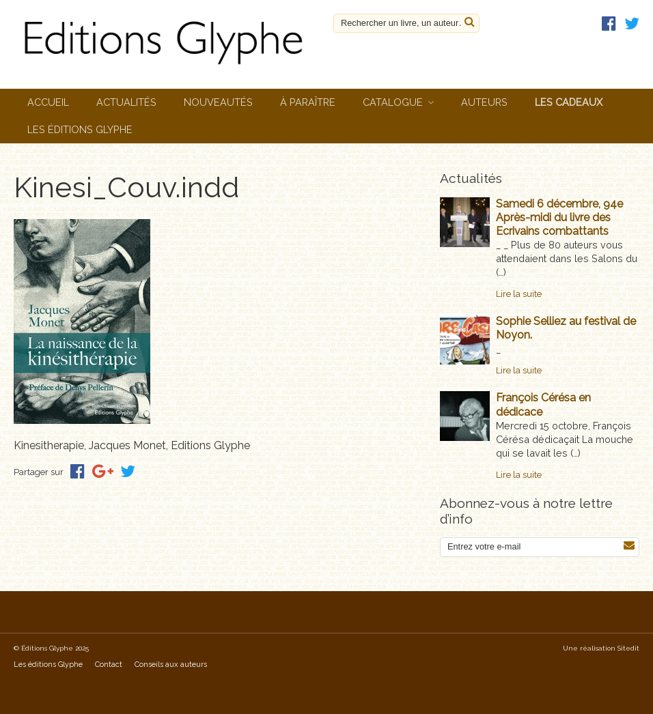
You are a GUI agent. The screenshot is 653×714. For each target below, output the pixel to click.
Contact (108, 664)
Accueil (48, 102)
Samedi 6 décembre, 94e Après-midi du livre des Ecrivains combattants (559, 217)
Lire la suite (519, 294)
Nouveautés (218, 102)
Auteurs (484, 102)
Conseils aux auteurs (171, 664)
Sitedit (628, 648)
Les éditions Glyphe (80, 129)
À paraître (307, 102)
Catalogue (393, 102)
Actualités (126, 102)
